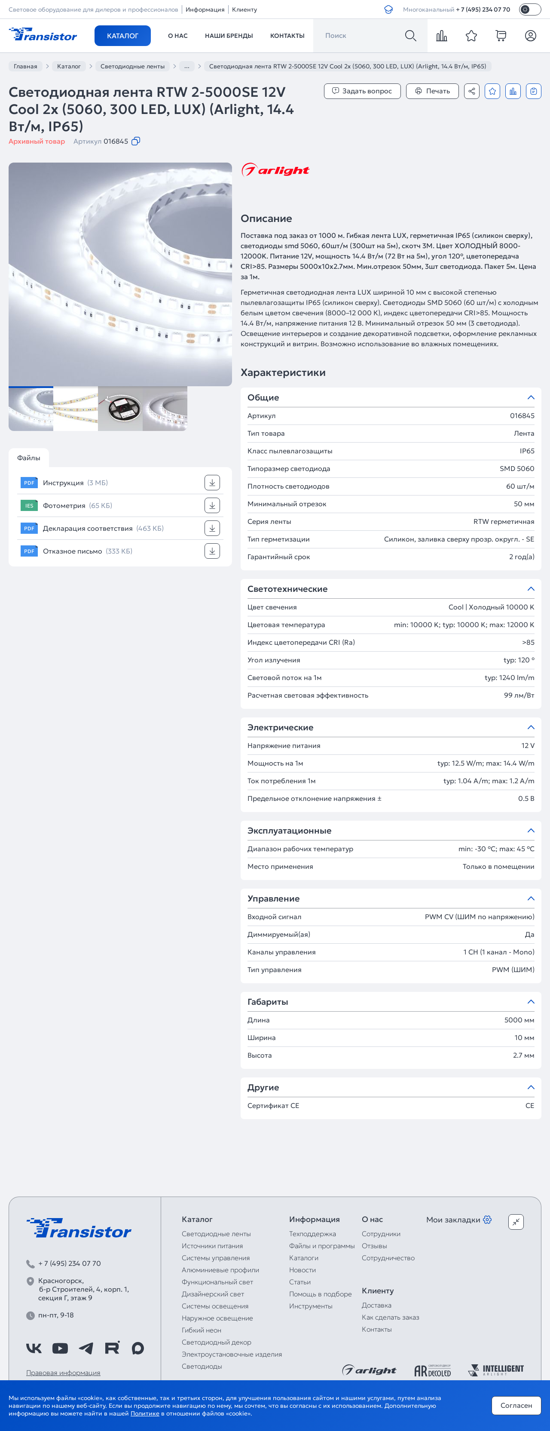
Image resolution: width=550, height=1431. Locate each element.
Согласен (516, 1405)
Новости (302, 1269)
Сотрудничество (388, 1257)
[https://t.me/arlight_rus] (86, 1348)
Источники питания (212, 1245)
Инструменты (311, 1306)
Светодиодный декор (216, 1342)
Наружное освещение (217, 1318)
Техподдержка (312, 1233)
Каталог (122, 35)
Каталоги (303, 1257)
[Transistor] (43, 33)
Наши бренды (229, 36)
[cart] (501, 35)
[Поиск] (410, 35)
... (186, 66)
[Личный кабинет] (530, 35)
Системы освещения (215, 1306)
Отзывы (374, 1245)
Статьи (300, 1281)
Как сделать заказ (390, 1317)
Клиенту (244, 9)
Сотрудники (381, 1233)
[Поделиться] (472, 91)
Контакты (287, 36)
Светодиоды (202, 1366)
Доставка (376, 1305)
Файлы (28, 457)
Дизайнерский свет (213, 1293)
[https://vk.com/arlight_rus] (34, 1348)
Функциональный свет (217, 1281)
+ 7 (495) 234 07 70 (483, 9)
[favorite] (471, 35)
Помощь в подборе (320, 1293)
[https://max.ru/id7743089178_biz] (138, 1348)
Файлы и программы (322, 1245)
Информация (205, 9)
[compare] (441, 35)
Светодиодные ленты (216, 1233)
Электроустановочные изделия (232, 1354)
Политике (145, 1413)
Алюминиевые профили (220, 1269)
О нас (178, 36)
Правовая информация (63, 1372)
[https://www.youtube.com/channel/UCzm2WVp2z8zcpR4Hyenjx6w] (60, 1348)
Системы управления (216, 1257)
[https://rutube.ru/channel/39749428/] (112, 1348)
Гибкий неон (201, 1330)
